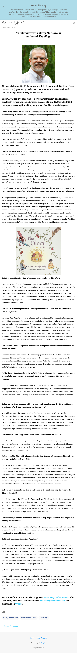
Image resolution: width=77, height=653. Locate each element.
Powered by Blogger (38, 638)
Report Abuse (38, 648)
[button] (73, 23)
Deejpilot (43, 643)
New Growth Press (28, 618)
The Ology (44, 618)
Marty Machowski (10, 618)
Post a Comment (11, 626)
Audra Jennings (38, 6)
